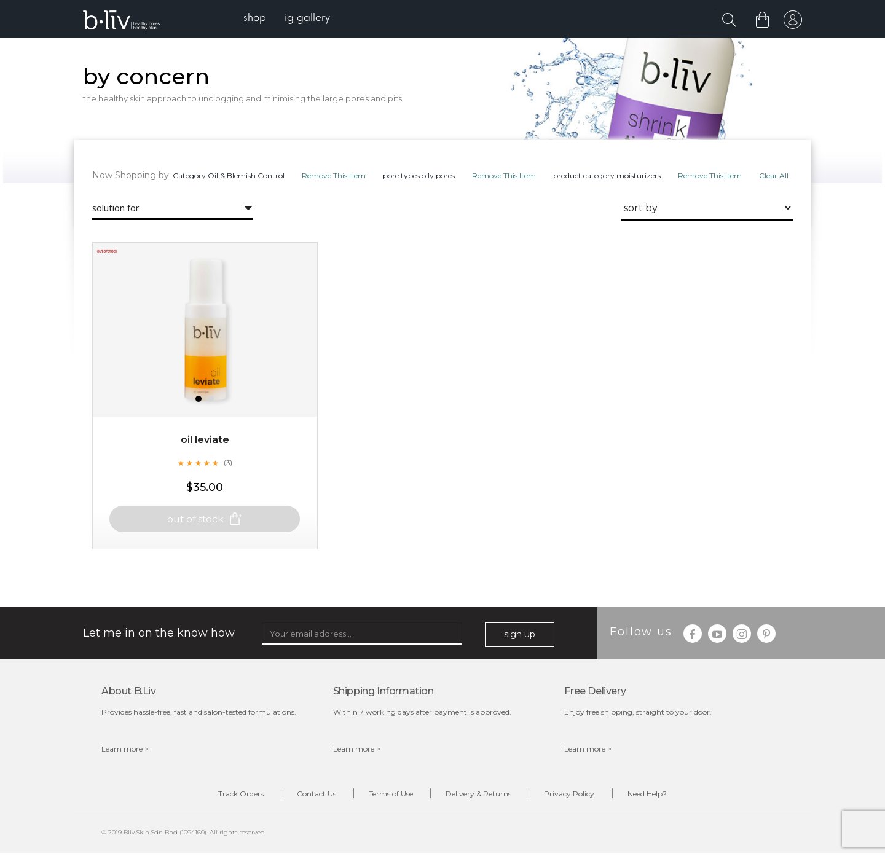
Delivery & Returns (481, 795)
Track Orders (226, 795)
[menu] (289, 18)
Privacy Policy (578, 795)
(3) (228, 474)
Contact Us (307, 795)
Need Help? (662, 795)
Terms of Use (388, 795)
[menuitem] (257, 18)
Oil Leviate (205, 451)
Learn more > (125, 750)
